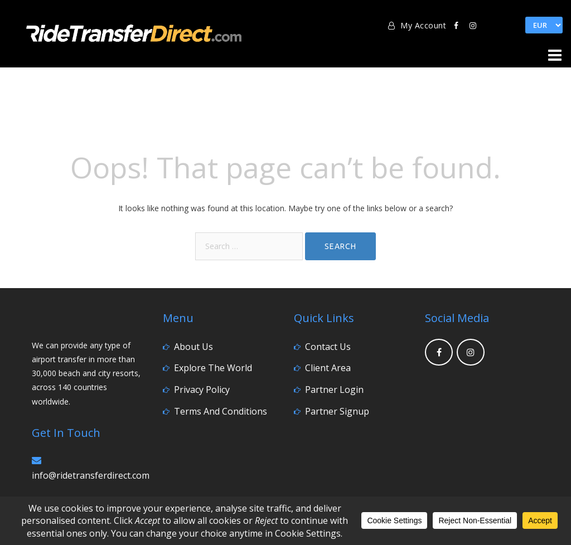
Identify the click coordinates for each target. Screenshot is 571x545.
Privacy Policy (202, 389)
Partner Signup (337, 411)
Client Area (328, 368)
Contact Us (328, 346)
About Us (193, 346)
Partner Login (334, 389)
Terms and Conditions (220, 411)
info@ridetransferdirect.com (90, 475)
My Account (417, 25)
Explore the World (213, 368)
